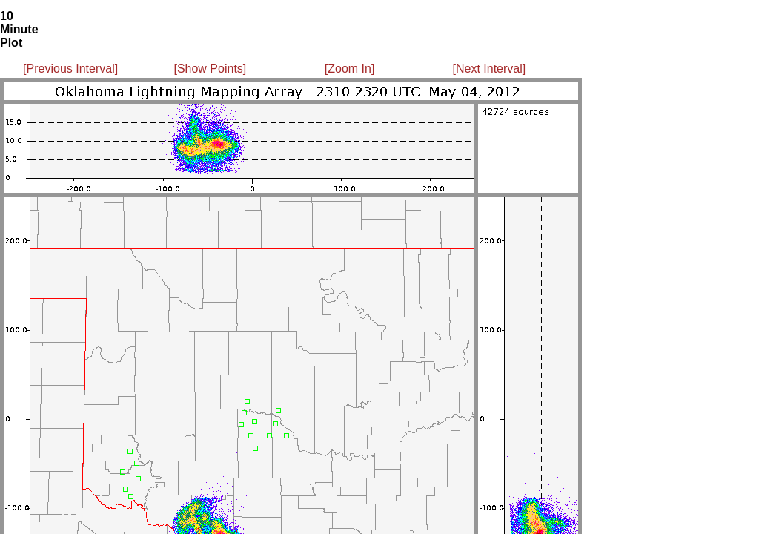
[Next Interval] (489, 68)
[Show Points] (209, 68)
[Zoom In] (350, 68)
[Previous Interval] (70, 68)
